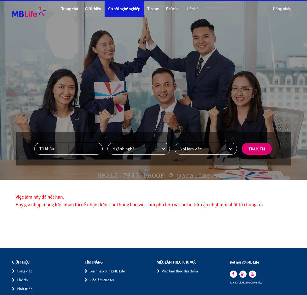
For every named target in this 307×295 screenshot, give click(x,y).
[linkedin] (243, 274)
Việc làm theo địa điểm (180, 271)
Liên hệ (192, 9)
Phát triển (25, 288)
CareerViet (256, 282)
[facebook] (233, 274)
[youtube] (252, 274)
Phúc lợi (172, 9)
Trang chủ (69, 9)
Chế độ (22, 279)
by (248, 282)
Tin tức (153, 9)
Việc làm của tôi (101, 279)
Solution (242, 282)
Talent (233, 282)
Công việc (24, 271)
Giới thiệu (93, 9)
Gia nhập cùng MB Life (107, 271)
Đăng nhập (282, 9)
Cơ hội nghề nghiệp (124, 9)
